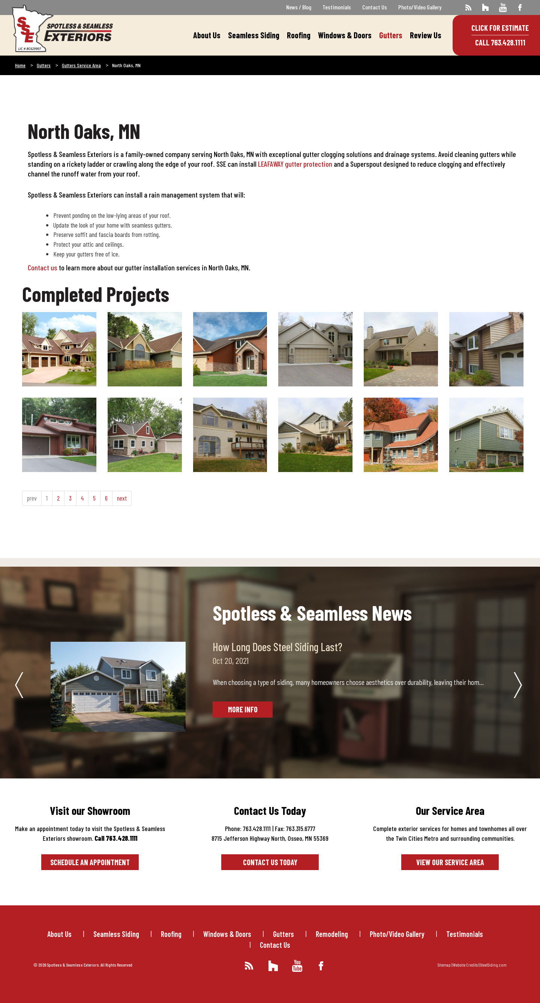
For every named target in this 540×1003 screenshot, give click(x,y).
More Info (243, 709)
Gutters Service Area (81, 65)
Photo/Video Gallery (419, 7)
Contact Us (374, 7)
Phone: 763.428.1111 (248, 828)
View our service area (450, 862)
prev (32, 498)
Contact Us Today (270, 862)
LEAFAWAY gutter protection (295, 163)
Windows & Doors (345, 35)
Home (20, 65)
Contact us (42, 267)
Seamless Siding (253, 35)
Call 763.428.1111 (500, 42)
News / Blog (298, 7)
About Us (206, 35)
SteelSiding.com (493, 964)
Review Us (425, 35)
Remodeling (332, 933)
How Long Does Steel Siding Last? (277, 646)
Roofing (298, 35)
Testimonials (336, 7)
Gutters (390, 35)
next (122, 498)
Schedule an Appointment (90, 862)
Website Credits (465, 964)
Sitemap (444, 964)
